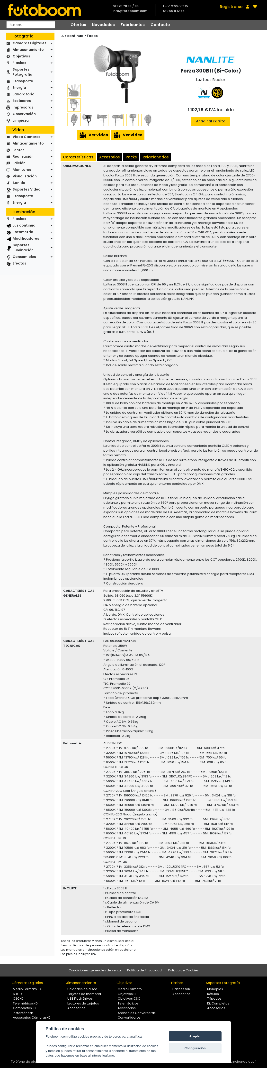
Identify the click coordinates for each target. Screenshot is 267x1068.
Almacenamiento (28, 49)
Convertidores (129, 1017)
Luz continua (24, 225)
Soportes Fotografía (22, 72)
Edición (19, 163)
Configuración (195, 1048)
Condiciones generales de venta (95, 970)
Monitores (22, 169)
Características (78, 157)
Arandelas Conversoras (137, 1013)
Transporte (23, 81)
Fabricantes (133, 24)
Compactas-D (24, 1008)
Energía (19, 87)
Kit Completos (218, 1003)
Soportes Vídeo (27, 189)
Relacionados (156, 157)
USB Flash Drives (80, 998)
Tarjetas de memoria (84, 994)
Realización (23, 156)
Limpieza (21, 120)
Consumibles (24, 256)
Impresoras (23, 107)
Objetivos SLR (128, 994)
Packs (131, 157)
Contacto (160, 24)
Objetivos (21, 56)
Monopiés (215, 989)
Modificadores (26, 238)
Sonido (19, 182)
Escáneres (22, 100)
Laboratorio (24, 94)
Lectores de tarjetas (83, 1003)
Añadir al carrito (210, 121)
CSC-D (18, 998)
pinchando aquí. (243, 1061)
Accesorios (109, 157)
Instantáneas (23, 1013)
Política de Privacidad (144, 970)
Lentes (19, 149)
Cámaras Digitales (29, 43)
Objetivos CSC (129, 998)
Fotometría (23, 231)
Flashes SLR (181, 989)
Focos (92, 35)
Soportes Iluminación (23, 248)
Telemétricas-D (25, 1003)
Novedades (103, 24)
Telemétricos (128, 1003)
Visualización (25, 176)
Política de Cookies (183, 970)
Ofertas (78, 24)
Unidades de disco (82, 989)
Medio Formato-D (27, 989)
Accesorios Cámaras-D (32, 1017)
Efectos (19, 263)
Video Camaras (27, 136)
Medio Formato (130, 989)
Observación (24, 113)
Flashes (19, 62)
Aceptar (195, 1036)
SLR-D (17, 994)
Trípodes (214, 998)
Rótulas (213, 994)
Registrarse (231, 6)
